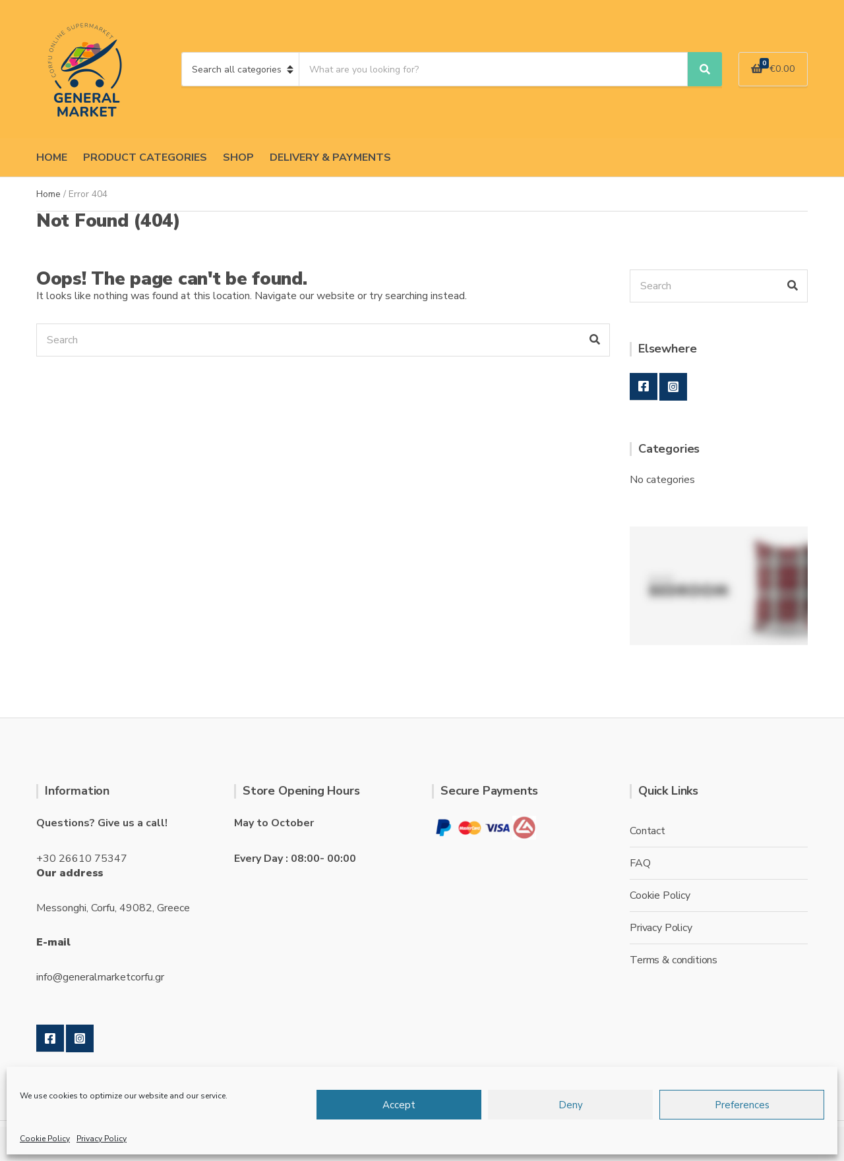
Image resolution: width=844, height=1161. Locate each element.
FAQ (640, 863)
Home (48, 194)
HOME (51, 157)
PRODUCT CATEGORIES (145, 157)
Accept (398, 1105)
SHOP (238, 157)
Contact (647, 831)
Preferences (742, 1105)
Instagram (673, 387)
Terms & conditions (673, 960)
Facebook (643, 387)
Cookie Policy (45, 1138)
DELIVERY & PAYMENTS (330, 157)
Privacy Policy (101, 1138)
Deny (570, 1105)
